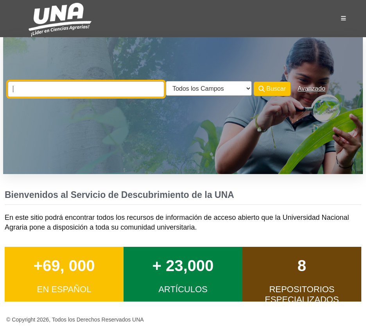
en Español (64, 289)
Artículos (183, 289)
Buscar (272, 88)
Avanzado (311, 88)
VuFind (24, 13)
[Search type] (209, 88)
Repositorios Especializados (302, 294)
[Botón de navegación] (343, 18)
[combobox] (86, 89)
